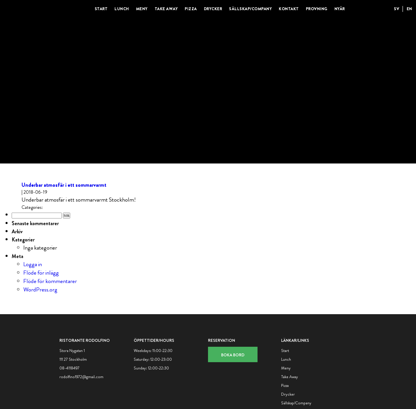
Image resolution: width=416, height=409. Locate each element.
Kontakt (289, 9)
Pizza (191, 9)
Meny (142, 9)
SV (396, 9)
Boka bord (232, 355)
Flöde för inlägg (41, 272)
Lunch (121, 9)
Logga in (32, 264)
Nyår (339, 9)
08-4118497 (69, 368)
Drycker (213, 9)
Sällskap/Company (250, 9)
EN (409, 9)
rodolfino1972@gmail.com (81, 377)
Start (101, 9)
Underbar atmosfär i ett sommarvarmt (64, 185)
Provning (316, 9)
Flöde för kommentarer (50, 281)
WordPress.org (40, 289)
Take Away (166, 9)
